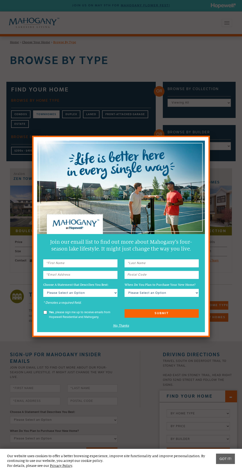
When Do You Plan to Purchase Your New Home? (160, 284)
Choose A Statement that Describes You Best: (75, 284)
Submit (162, 313)
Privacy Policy (61, 466)
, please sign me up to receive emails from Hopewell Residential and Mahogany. (76, 315)
